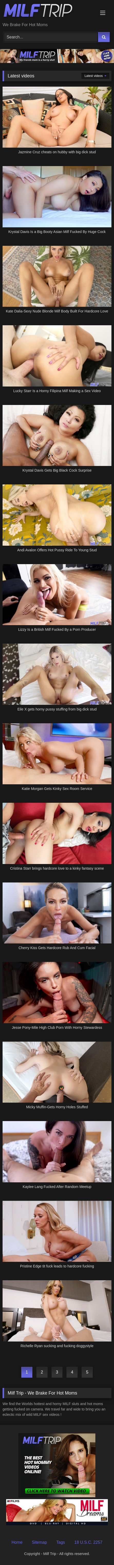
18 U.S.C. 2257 (88, 1542)
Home (17, 1542)
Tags (60, 1542)
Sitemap (39, 1542)
